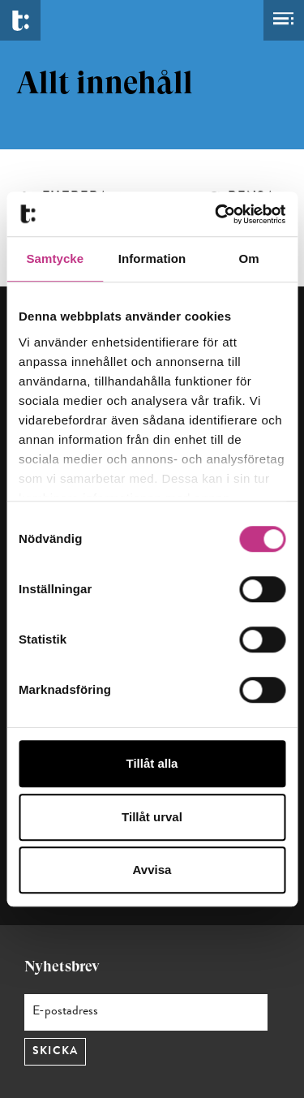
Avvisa (152, 869)
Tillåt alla (152, 763)
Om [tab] (249, 258)
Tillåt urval (152, 817)
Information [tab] (152, 258)
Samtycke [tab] (54, 258)
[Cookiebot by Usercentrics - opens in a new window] (216, 214)
